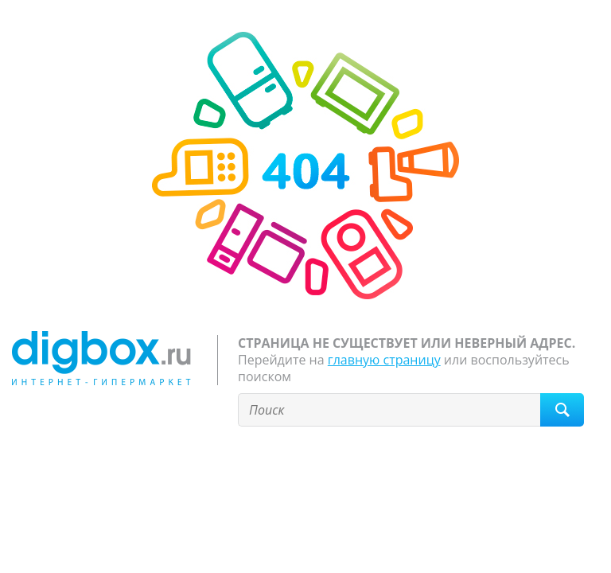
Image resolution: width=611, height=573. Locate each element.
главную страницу (384, 359)
